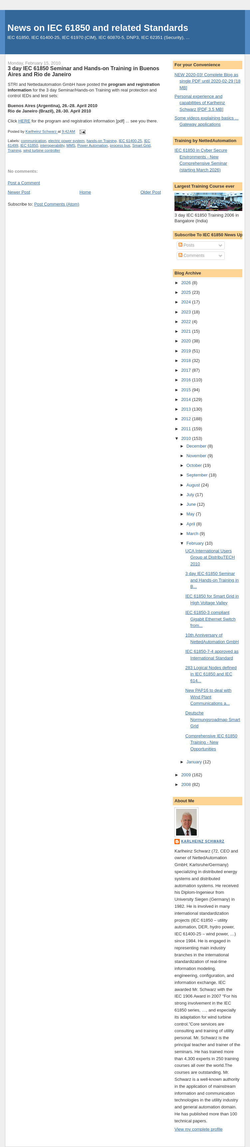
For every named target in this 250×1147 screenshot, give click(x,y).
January (194, 761)
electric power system (66, 141)
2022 (186, 321)
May (191, 513)
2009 (186, 774)
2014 (186, 399)
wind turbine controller (41, 150)
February (195, 543)
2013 (186, 409)
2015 (186, 389)
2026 (186, 282)
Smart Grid (141, 145)
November (197, 455)
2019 (186, 350)
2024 (186, 301)
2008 (186, 784)
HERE (24, 120)
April (191, 523)
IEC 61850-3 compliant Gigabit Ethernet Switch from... (210, 619)
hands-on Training (102, 141)
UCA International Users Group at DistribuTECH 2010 (210, 557)
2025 (186, 292)
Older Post (150, 192)
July (190, 494)
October (194, 465)
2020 (186, 340)
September (197, 475)
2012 (186, 418)
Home (85, 192)
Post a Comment (24, 182)
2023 (186, 311)
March (193, 533)
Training (14, 150)
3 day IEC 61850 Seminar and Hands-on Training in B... (212, 580)
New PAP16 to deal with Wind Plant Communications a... (208, 697)
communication (33, 141)
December (197, 446)
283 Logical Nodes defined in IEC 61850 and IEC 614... (211, 674)
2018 (186, 360)
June (191, 504)
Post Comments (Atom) (56, 204)
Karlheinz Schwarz (202, 841)
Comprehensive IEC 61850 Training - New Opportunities (211, 742)
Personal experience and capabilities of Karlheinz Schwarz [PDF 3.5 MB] (199, 103)
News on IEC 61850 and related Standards (97, 28)
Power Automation (92, 145)
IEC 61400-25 (130, 141)
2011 (186, 428)
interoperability (52, 145)
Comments (191, 255)
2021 (186, 331)
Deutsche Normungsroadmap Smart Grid (212, 719)
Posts (186, 245)
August (193, 484)
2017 (186, 370)
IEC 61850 (29, 145)
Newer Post (19, 192)
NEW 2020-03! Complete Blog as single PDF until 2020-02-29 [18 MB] (207, 81)
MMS (71, 145)
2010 (186, 438)
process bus (120, 145)
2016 (186, 379)
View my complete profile (198, 1129)
